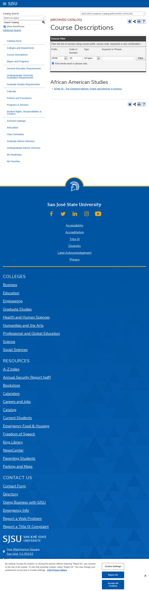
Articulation (12, 127)
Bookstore (11, 385)
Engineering (13, 301)
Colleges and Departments (20, 48)
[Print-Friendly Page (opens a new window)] (139, 21)
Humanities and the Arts (23, 325)
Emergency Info (16, 510)
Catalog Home (14, 41)
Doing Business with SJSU (24, 502)
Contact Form (14, 486)
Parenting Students (19, 458)
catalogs (37, 586)
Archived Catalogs (16, 121)
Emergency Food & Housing (26, 426)
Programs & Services (17, 105)
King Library (13, 442)
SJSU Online (17, 571)
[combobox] (113, 14)
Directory (10, 494)
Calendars (11, 393)
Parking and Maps (18, 466)
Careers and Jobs (17, 401)
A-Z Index (11, 369)
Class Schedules (15, 134)
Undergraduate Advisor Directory (23, 148)
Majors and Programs (18, 61)
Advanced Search (12, 30)
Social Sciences (15, 349)
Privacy (75, 259)
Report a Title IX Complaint (26, 526)
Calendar (11, 91)
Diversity (74, 246)
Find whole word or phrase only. (71, 63)
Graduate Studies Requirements (23, 84)
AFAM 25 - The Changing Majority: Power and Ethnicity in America (88, 88)
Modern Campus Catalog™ (105, 586)
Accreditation (74, 232)
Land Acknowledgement (75, 253)
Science (9, 341)
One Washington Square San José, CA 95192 (23, 551)
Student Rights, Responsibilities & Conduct (24, 112)
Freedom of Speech (19, 434)
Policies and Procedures (19, 98)
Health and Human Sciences (26, 317)
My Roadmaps (14, 154)
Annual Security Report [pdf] (27, 377)
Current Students (17, 417)
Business (10, 284)
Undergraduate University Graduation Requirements (20, 76)
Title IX (74, 239)
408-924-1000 (17, 560)
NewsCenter (13, 450)
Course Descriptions (17, 54)
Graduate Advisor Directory (21, 141)
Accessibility (74, 225)
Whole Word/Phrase (15, 27)
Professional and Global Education (31, 333)
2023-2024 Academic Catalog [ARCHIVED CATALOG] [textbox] (106, 13)
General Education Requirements (24, 68)
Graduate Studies (17, 309)
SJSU (13, 3)
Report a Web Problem (22, 518)
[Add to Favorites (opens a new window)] (130, 21)
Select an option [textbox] (11, 18)
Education (11, 293)
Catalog (9, 409)
